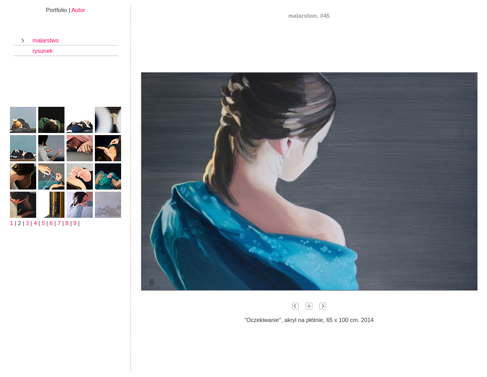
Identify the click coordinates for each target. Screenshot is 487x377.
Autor (78, 10)
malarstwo (46, 40)
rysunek (43, 51)
